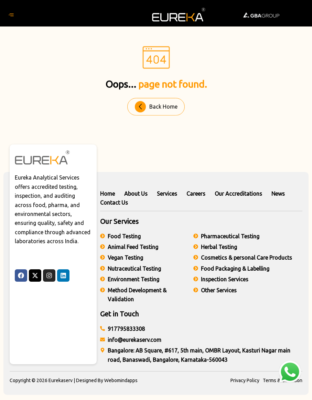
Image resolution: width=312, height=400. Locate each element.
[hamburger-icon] (11, 15)
